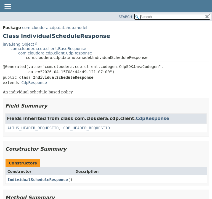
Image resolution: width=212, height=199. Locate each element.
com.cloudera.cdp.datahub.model (54, 27)
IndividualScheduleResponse (37, 179)
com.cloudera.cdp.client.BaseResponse (48, 48)
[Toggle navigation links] (7, 7)
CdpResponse (34, 82)
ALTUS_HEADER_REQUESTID (33, 128)
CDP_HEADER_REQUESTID (86, 128)
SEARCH (125, 17)
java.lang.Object (18, 44)
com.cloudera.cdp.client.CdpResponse (55, 53)
